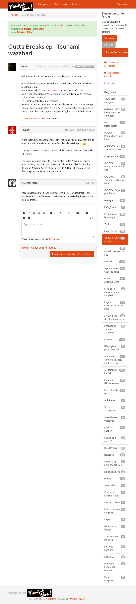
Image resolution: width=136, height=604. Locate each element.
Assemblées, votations (114, 419)
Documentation (25, 32)
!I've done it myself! (114, 439)
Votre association (114, 409)
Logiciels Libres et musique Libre (114, 305)
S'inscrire (108, 44)
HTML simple (54, 239)
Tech (114, 224)
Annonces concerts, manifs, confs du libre (114, 359)
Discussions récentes (112, 75)
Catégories (43, 4)
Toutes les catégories (111, 64)
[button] (24, 213)
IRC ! (63, 25)
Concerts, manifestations (114, 494)
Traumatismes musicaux (114, 538)
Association (114, 485)
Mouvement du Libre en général (114, 317)
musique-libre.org (114, 548)
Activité (76, 4)
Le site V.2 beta (114, 502)
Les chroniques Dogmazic (114, 511)
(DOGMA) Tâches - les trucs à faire (114, 180)
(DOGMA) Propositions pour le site (114, 166)
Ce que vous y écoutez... (84, 67)
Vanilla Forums (77, 599)
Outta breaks (53, 90)
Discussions (60, 4)
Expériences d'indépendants (114, 381)
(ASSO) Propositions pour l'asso (114, 136)
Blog (41, 29)
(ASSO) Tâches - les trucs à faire (114, 148)
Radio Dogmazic (114, 578)
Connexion (122, 4)
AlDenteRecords (30, 183)
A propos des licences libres (114, 270)
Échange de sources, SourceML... (114, 329)
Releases (114, 454)
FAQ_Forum (114, 207)
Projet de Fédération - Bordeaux (114, 567)
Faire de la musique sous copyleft (114, 292)
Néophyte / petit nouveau (114, 348)
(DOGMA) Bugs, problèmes (114, 192)
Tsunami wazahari (30, 118)
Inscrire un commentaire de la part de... (72, 254)
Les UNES (114, 556)
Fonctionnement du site (114, 251)
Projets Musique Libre (114, 280)
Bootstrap (51, 599)
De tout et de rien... (114, 392)
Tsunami (25, 130)
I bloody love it (114, 448)
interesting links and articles (114, 463)
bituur (24, 66)
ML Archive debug (114, 528)
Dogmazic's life (114, 471)
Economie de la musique (114, 215)
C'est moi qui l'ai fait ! (114, 371)
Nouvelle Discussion (116, 52)
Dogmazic (25, 29)
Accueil (25, 247)
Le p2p (114, 519)
